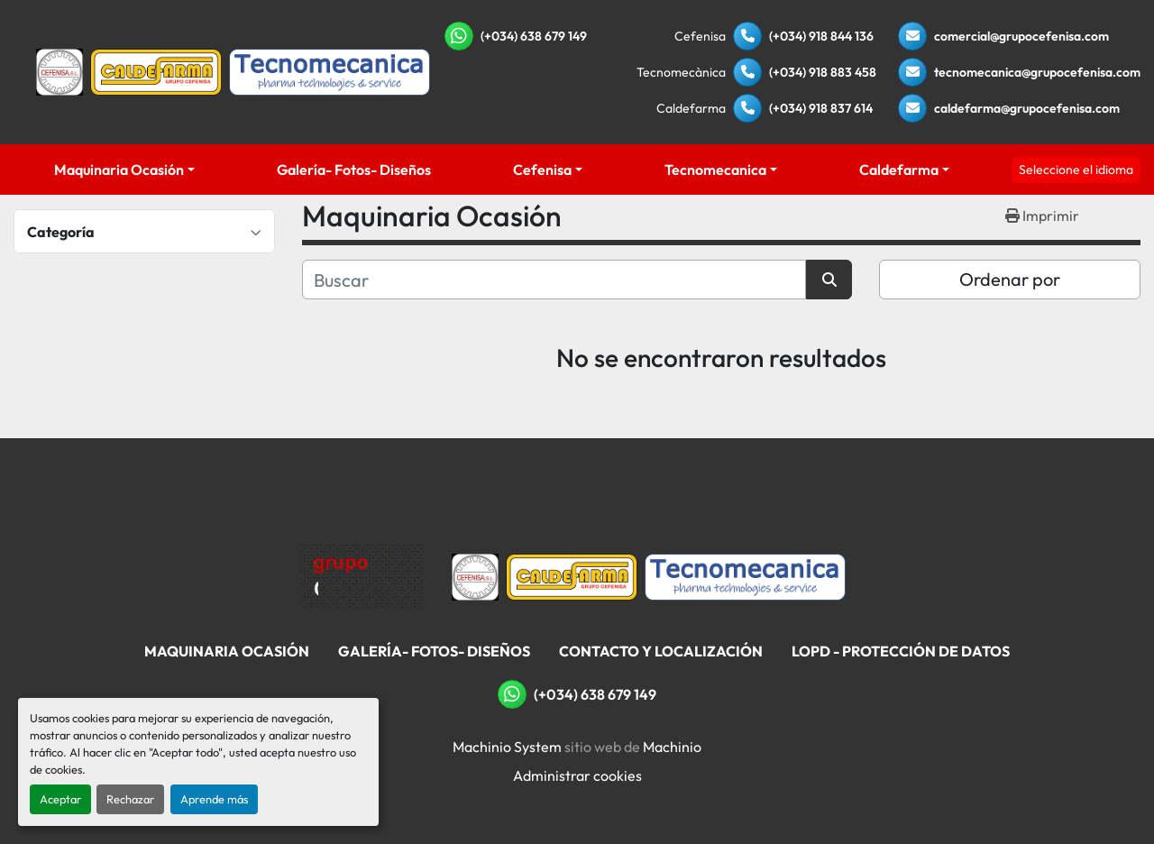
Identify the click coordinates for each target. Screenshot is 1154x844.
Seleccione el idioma (1076, 169)
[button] (125, 169)
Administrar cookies (577, 775)
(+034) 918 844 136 (821, 36)
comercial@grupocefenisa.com (1021, 36)
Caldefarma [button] (899, 170)
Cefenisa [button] (542, 170)
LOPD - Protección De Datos (901, 651)
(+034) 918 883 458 (822, 72)
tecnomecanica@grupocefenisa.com (1037, 72)
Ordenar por (1009, 279)
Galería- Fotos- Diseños (354, 170)
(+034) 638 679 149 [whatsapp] (534, 36)
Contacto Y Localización (661, 651)
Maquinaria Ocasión (119, 170)
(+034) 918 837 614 (821, 108)
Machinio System (507, 747)
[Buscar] (554, 279)
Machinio (672, 747)
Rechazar (130, 799)
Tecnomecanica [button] (715, 170)
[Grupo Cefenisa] (362, 575)
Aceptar (60, 799)
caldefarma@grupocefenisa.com (1027, 108)
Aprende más (214, 799)
